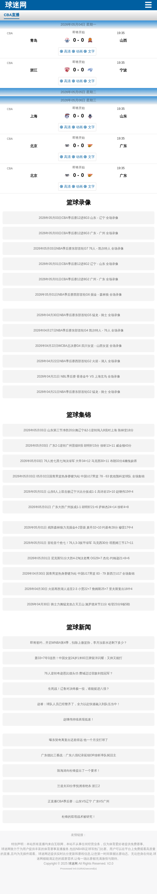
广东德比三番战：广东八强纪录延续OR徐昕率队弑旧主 (78, 755)
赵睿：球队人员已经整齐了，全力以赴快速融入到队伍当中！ (78, 704)
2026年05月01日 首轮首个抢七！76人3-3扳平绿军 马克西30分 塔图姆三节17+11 (78, 543)
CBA (10, 33)
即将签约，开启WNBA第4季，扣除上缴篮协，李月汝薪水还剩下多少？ (78, 642)
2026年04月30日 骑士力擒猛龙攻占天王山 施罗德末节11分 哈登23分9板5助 (78, 604)
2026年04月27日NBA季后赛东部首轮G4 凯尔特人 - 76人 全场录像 (78, 330)
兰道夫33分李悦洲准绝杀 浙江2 (78, 786)
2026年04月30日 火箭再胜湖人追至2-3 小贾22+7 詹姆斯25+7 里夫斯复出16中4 (78, 589)
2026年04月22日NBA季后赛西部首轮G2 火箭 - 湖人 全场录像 (78, 361)
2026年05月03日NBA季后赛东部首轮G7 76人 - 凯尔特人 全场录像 (78, 248)
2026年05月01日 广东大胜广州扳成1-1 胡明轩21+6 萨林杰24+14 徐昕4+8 (78, 507)
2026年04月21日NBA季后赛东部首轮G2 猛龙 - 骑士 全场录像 (78, 392)
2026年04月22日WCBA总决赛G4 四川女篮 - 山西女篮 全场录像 (78, 346)
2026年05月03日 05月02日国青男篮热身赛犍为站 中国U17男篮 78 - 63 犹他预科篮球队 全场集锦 (78, 476)
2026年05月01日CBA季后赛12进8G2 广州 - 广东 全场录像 (78, 279)
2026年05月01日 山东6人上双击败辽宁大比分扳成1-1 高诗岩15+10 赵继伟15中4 (78, 491)
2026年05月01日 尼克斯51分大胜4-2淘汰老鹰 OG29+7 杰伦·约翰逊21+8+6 (79, 558)
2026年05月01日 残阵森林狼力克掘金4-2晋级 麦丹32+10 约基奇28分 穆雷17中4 (78, 527)
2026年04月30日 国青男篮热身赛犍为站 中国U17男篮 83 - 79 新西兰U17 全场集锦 (78, 573)
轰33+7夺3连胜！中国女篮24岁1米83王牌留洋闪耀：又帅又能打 (78, 658)
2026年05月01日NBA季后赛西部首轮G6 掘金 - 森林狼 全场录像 (78, 294)
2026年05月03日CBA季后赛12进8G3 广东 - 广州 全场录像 (78, 233)
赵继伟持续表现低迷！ (78, 719)
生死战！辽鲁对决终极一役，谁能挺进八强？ (78, 689)
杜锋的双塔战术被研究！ (78, 816)
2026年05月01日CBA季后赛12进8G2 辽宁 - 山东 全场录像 (78, 264)
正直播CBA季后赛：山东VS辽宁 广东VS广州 (78, 801)
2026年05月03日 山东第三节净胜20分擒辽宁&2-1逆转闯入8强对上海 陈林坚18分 (78, 430)
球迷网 (73, 863)
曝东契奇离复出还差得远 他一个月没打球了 (78, 740)
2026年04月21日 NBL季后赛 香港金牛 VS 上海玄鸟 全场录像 (78, 376)
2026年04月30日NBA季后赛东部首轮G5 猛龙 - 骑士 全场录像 (78, 315)
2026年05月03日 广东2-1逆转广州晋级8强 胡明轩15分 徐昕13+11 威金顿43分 (78, 445)
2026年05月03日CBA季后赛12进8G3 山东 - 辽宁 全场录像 (78, 218)
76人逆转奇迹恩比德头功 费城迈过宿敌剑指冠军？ (78, 673)
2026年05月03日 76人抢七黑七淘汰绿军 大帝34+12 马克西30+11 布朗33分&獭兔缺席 (78, 461)
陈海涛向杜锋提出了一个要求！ (78, 770)
